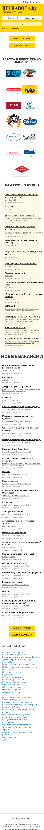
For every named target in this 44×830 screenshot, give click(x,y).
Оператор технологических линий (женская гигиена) (21, 195)
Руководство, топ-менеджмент (16, 714)
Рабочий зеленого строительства (18, 612)
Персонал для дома (11, 699)
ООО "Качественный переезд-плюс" (15, 474)
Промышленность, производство (17, 702)
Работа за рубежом (11, 707)
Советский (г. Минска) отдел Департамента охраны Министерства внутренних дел (24, 219)
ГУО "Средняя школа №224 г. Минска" (16, 484)
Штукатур (7, 397)
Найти (22, 24)
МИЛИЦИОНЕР (12, 306)
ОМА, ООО (9, 276)
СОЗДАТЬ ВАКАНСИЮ (22, 45)
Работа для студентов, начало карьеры (20, 704)
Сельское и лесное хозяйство (15, 717)
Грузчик (6, 471)
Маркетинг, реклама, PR (13, 679)
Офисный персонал (11, 692)
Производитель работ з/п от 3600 (21, 263)
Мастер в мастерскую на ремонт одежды (21, 439)
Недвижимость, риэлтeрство (15, 684)
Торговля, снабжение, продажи (16, 727)
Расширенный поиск (10, 29)
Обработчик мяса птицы (14, 532)
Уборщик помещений (15, 273)
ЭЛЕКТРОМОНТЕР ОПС (15, 327)
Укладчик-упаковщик (12, 582)
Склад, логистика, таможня (14, 719)
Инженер (6, 591)
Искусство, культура (11, 672)
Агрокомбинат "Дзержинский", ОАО (15, 496)
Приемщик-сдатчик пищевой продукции (22, 572)
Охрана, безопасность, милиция (17, 697)
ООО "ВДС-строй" (11, 257)
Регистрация (36, 2)
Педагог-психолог (10, 481)
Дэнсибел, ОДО (10, 200)
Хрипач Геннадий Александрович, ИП (16, 409)
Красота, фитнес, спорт (13, 677)
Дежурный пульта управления (19, 216)
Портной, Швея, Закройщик (15, 449)
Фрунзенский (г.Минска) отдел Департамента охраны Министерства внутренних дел (22, 309)
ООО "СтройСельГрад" (10, 400)
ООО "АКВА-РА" (10, 288)
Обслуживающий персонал (14, 689)
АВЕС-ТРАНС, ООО (11, 245)
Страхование (8, 722)
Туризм (5, 729)
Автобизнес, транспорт (13, 652)
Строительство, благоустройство (17, 724)
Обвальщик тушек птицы (14, 563)
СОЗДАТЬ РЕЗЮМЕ (22, 38)
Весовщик (7, 502)
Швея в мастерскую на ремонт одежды (21, 406)
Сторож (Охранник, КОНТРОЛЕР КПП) (22, 317)
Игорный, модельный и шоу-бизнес (18, 664)
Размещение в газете (22, 818)
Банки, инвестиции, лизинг (14, 654)
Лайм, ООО (9, 209)
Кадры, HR (7, 674)
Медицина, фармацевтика (14, 682)
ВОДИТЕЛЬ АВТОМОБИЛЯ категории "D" (24, 338)
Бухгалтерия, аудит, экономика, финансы (21, 657)
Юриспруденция (9, 737)
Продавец (9, 206)
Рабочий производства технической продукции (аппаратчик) (19, 601)
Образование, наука (11, 687)
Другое (5, 739)
